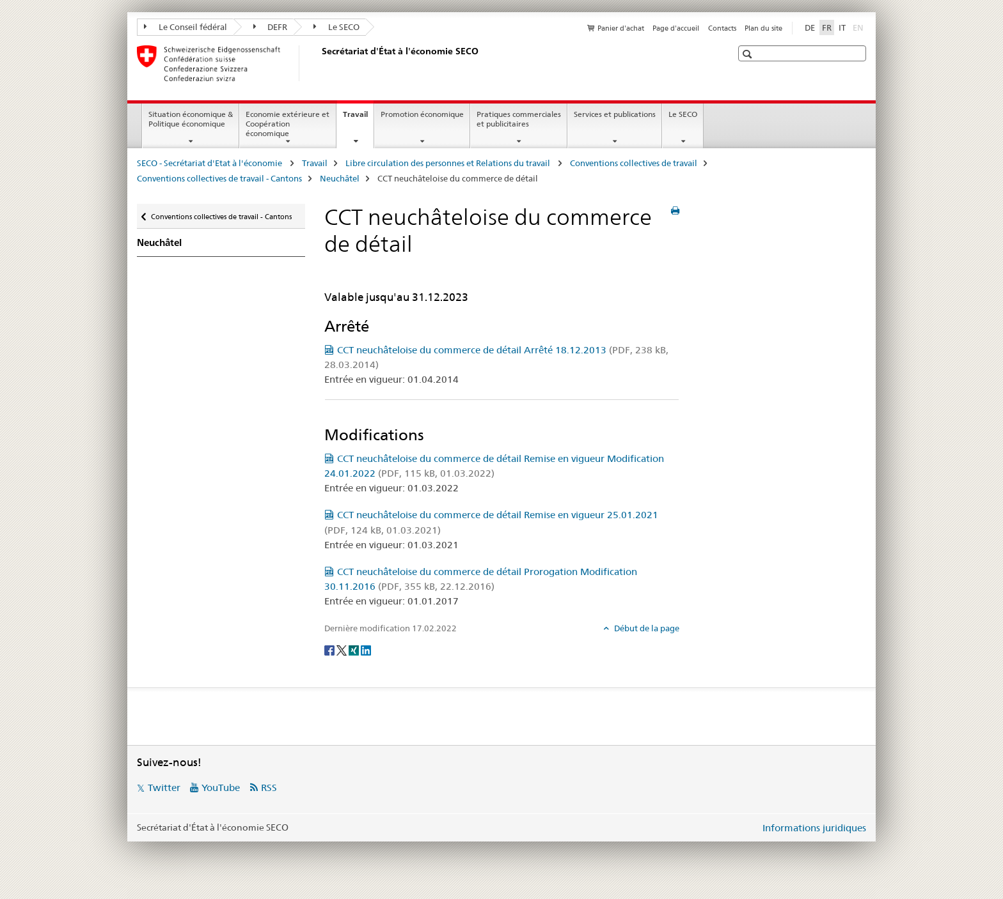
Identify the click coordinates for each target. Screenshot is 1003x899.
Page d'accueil (675, 28)
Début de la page (645, 628)
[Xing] (355, 649)
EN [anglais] (859, 27)
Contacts (722, 28)
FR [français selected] (827, 27)
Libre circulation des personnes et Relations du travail (448, 163)
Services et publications (615, 114)
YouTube (220, 787)
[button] (748, 54)
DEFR (270, 27)
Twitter (164, 787)
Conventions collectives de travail (633, 163)
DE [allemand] (810, 27)
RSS (269, 787)
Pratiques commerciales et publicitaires (519, 118)
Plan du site (763, 28)
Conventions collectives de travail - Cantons (219, 178)
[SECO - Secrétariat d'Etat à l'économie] (319, 63)
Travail (358, 118)
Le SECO (336, 27)
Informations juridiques (814, 828)
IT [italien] (842, 27)
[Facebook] (330, 649)
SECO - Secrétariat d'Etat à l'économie (210, 163)
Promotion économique (422, 114)
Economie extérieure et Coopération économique (287, 123)
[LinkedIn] (366, 649)
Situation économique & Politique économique (190, 118)
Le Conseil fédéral (185, 27)
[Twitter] (342, 649)
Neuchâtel (339, 178)
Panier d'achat (620, 28)
